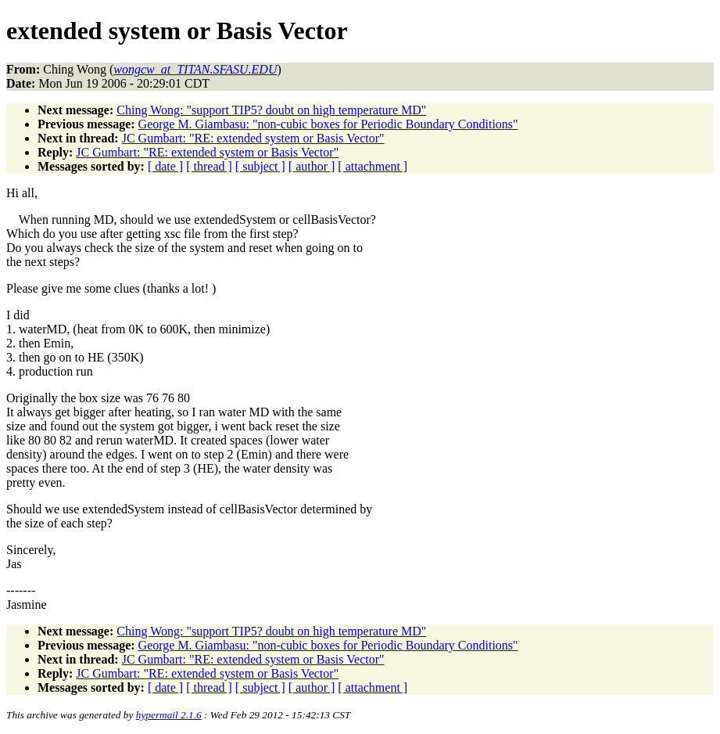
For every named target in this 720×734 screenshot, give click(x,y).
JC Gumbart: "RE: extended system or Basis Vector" (253, 138)
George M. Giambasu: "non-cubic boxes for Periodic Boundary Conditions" (328, 124)
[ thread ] (209, 166)
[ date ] (165, 166)
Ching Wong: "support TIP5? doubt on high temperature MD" (271, 110)
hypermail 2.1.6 (169, 715)
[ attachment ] (372, 166)
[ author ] (311, 166)
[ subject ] (260, 166)
